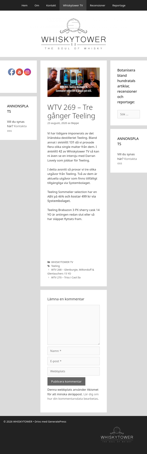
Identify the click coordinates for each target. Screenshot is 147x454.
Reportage (119, 5)
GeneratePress (57, 421)
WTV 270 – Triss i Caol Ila (66, 277)
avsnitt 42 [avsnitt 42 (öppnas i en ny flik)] (54, 151)
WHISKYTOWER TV (62, 262)
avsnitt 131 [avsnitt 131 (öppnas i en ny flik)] (66, 142)
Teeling (55, 266)
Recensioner (97, 5)
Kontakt (51, 5)
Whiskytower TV (73, 5)
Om (37, 5)
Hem (25, 5)
